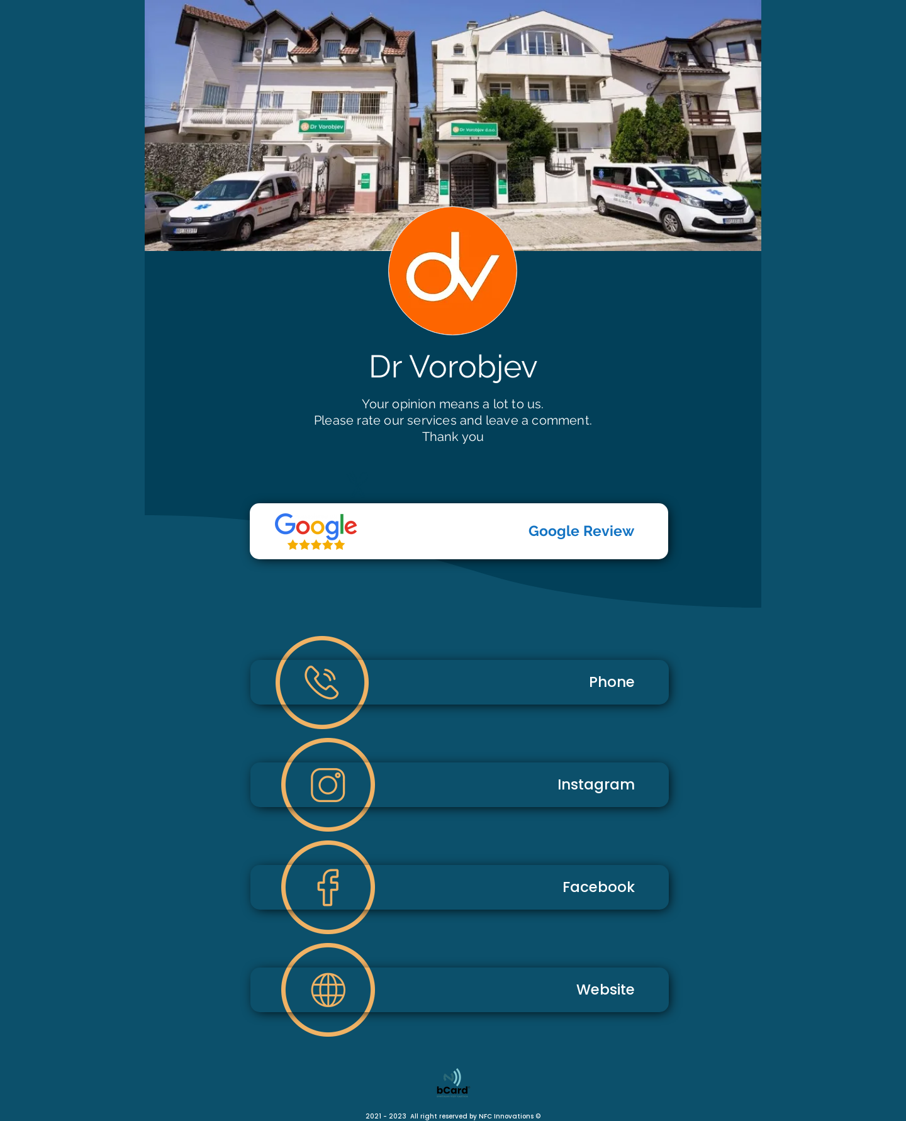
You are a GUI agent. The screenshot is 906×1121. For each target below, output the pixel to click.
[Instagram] (459, 784)
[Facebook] (459, 887)
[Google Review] (459, 531)
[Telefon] (316, 531)
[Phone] (459, 682)
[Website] (459, 990)
